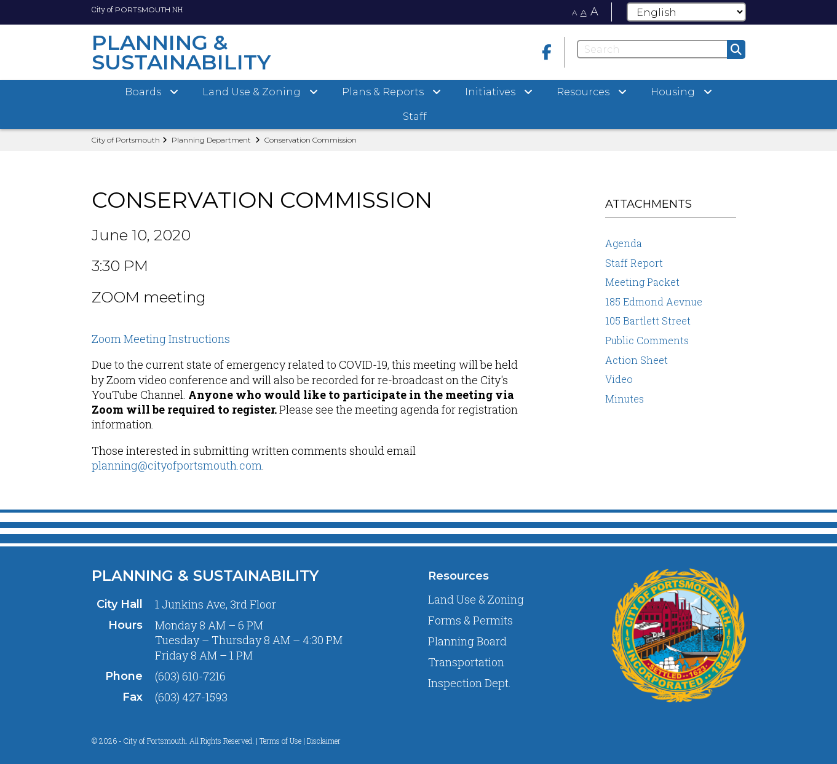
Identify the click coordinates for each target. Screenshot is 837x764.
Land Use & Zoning (476, 599)
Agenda (623, 243)
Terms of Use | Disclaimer (300, 741)
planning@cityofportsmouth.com (177, 465)
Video (619, 378)
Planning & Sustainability (205, 576)
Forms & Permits (470, 620)
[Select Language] (686, 12)
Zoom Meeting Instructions (161, 338)
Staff (415, 116)
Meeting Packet (642, 281)
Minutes (624, 398)
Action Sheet (636, 359)
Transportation (466, 662)
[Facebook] (547, 52)
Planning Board (467, 641)
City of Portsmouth (126, 139)
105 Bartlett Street (648, 320)
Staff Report (634, 262)
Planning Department (211, 139)
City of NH (137, 9)
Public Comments (647, 340)
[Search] (661, 49)
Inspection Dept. (469, 682)
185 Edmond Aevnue (653, 301)
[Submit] (736, 49)
